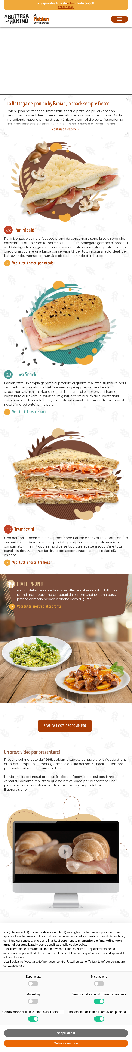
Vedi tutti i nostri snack (29, 412)
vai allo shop (66, 7)
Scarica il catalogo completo (65, 726)
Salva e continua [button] (66, 1043)
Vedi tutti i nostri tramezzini (32, 562)
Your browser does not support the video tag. (66, 60)
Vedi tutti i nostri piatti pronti (39, 606)
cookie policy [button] (77, 944)
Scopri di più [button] (66, 1033)
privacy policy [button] (35, 936)
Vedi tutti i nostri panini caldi (33, 263)
